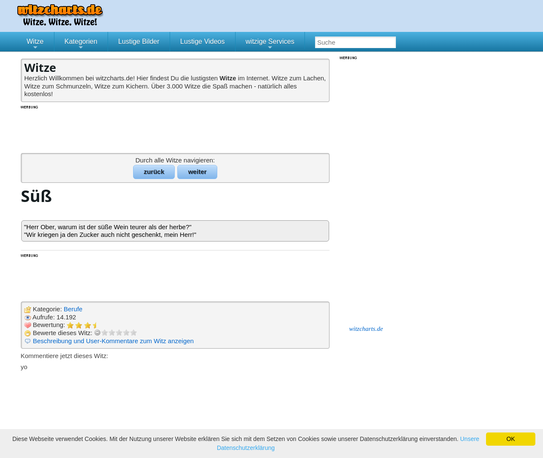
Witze (35, 44)
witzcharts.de (366, 328)
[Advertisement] (176, 129)
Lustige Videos (202, 41)
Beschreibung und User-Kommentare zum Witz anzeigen (113, 340)
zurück (154, 171)
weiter (197, 171)
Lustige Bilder (138, 41)
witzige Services (270, 44)
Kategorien (81, 44)
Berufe (73, 309)
